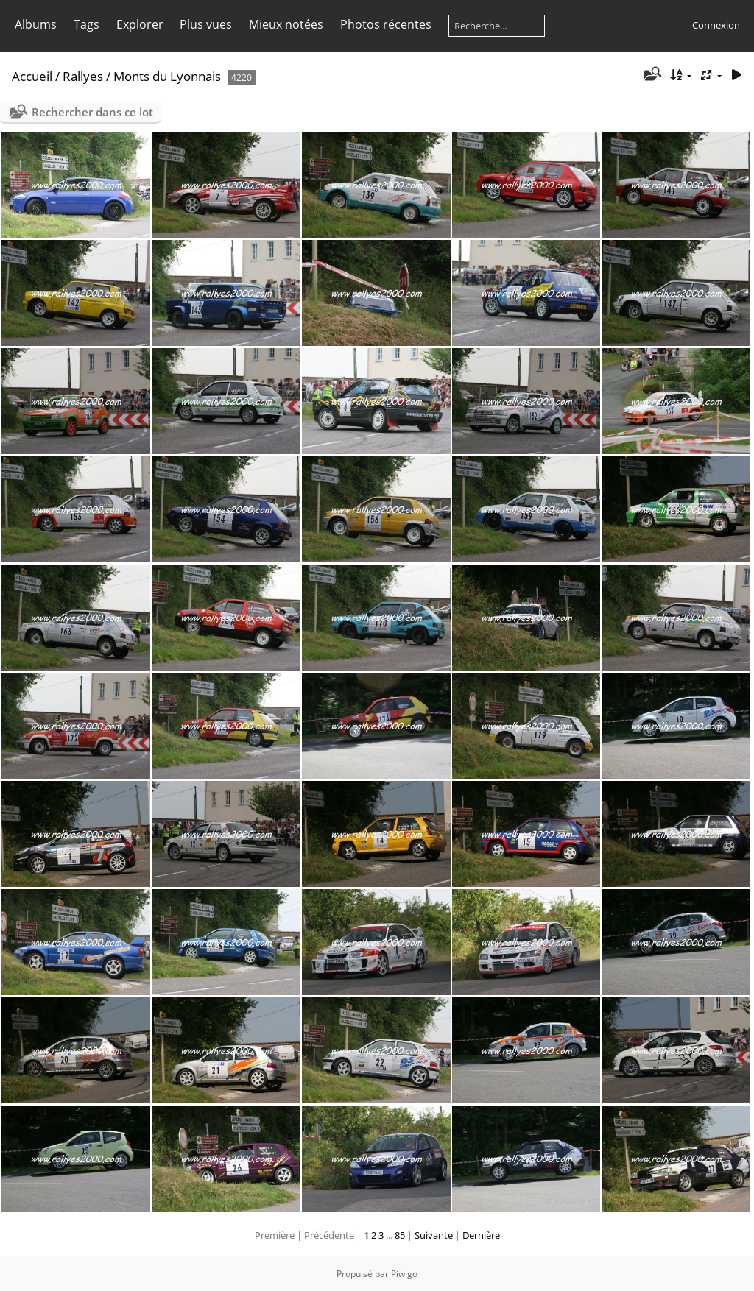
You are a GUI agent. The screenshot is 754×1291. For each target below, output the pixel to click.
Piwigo (404, 1273)
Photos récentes (385, 24)
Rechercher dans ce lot (92, 112)
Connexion (716, 25)
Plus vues (206, 24)
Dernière (481, 1235)
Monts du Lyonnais (167, 76)
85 (400, 1235)
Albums (36, 24)
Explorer (139, 24)
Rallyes (83, 76)
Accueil (32, 76)
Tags (86, 24)
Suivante (434, 1235)
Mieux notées (286, 24)
